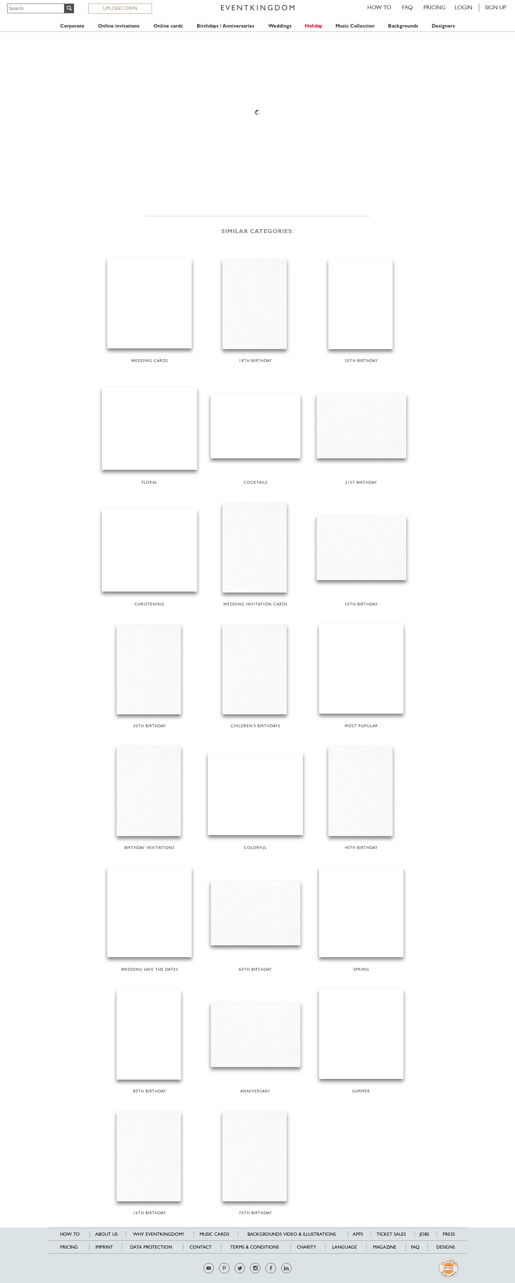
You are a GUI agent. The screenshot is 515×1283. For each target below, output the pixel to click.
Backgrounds (403, 26)
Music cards (214, 1234)
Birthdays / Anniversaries (225, 26)
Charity (306, 1247)
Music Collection (354, 26)
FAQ (407, 7)
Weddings (279, 26)
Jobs (424, 1234)
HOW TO (379, 7)
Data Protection (151, 1247)
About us (106, 1234)
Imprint (104, 1247)
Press (449, 1234)
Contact (201, 1247)
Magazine (384, 1247)
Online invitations (118, 26)
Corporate (72, 26)
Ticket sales (391, 1234)
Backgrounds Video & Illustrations (291, 1234)
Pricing (434, 7)
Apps (358, 1234)
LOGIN (463, 7)
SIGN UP (495, 7)
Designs (445, 1247)
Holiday (313, 26)
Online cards (168, 26)
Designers (443, 26)
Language (344, 1247)
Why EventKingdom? (158, 1234)
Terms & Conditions (254, 1247)
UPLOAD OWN (120, 8)
